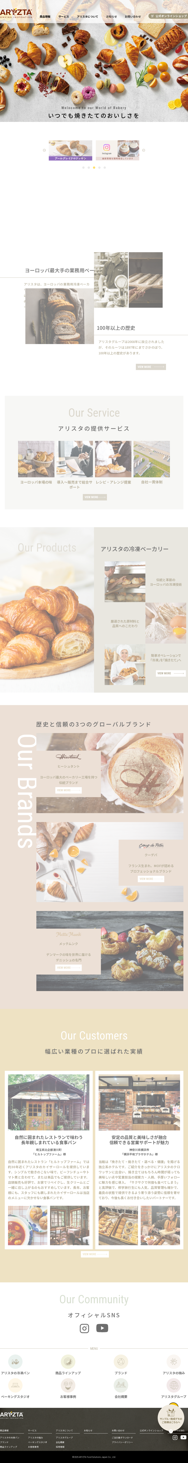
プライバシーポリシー (122, 1441)
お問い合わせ (133, 16)
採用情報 (60, 1446)
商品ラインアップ (8, 1446)
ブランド (4, 1441)
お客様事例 (33, 1446)
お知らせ (111, 16)
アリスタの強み (35, 1437)
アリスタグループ (64, 1437)
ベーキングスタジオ (37, 1441)
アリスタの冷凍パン (9, 1437)
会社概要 (60, 1441)
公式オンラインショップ (151, 1430)
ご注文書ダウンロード (122, 1437)
